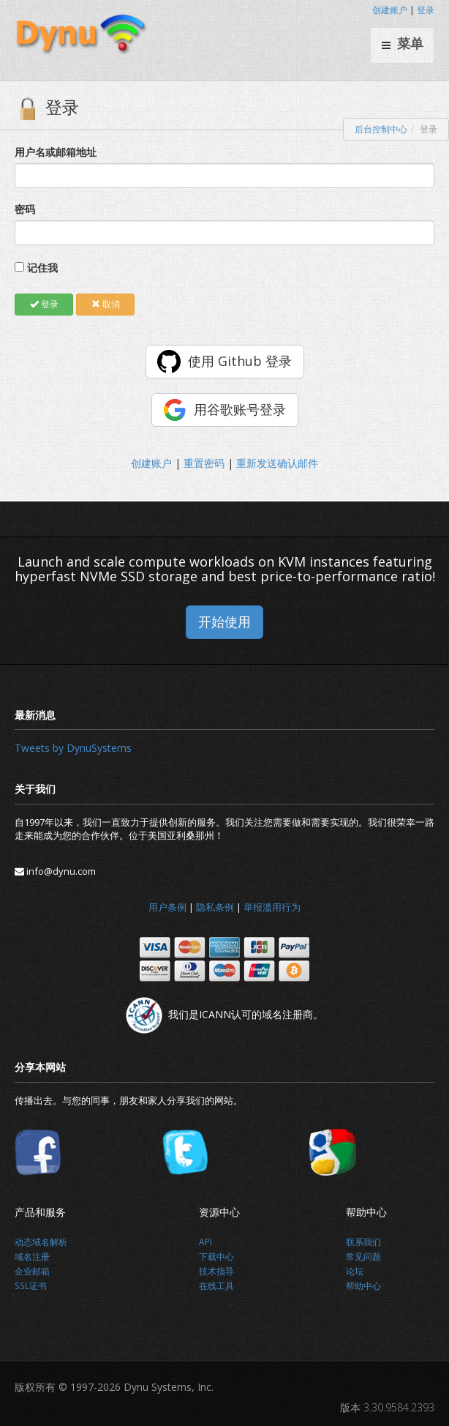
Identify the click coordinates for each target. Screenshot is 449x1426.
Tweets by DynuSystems (73, 748)
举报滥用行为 (272, 907)
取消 (105, 304)
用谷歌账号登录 (240, 409)
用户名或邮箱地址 (56, 152)
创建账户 (389, 10)
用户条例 (167, 907)
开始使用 (224, 621)
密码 (25, 209)
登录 (425, 10)
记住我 (42, 268)
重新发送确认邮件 (277, 463)
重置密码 (204, 463)
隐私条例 (215, 907)
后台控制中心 (381, 129)
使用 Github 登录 (240, 361)
